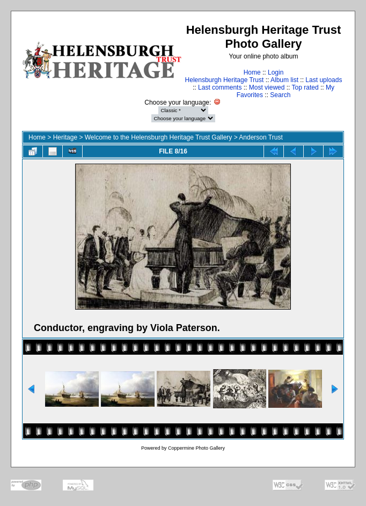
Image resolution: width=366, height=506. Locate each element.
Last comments (219, 87)
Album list (284, 80)
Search (280, 95)
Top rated (305, 87)
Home (252, 72)
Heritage (65, 137)
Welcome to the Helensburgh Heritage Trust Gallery (158, 137)
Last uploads (323, 80)
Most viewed (267, 87)
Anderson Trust (260, 137)
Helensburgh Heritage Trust (224, 80)
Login (275, 72)
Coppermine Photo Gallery (196, 448)
